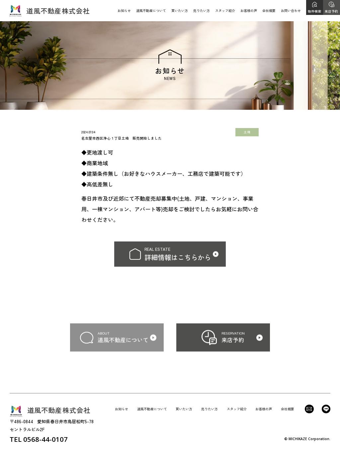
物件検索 (314, 11)
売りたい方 (201, 10)
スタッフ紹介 (225, 10)
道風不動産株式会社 (49, 10)
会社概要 (269, 10)
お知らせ (124, 10)
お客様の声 (248, 10)
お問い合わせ (291, 10)
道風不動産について (151, 10)
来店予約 (331, 11)
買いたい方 (179, 10)
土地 (247, 132)
